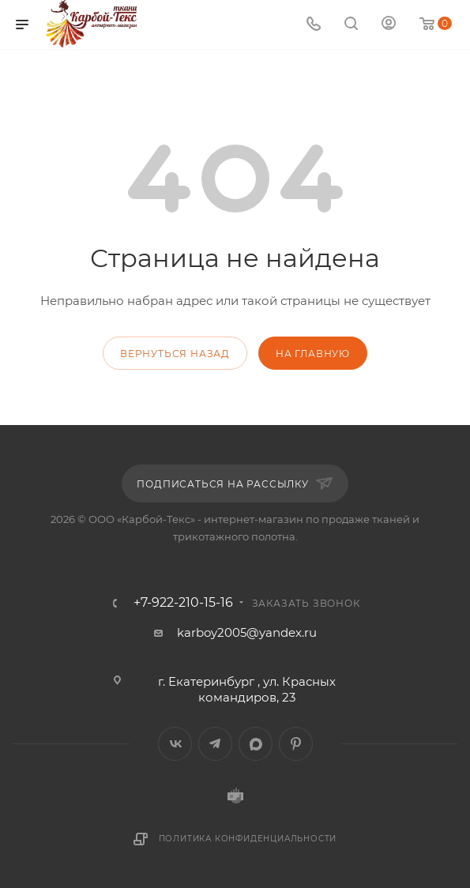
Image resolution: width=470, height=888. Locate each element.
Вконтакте (175, 744)
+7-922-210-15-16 (183, 602)
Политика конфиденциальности (248, 838)
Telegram (215, 744)
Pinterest (296, 744)
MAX (256, 744)
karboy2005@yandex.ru (247, 632)
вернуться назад (175, 353)
